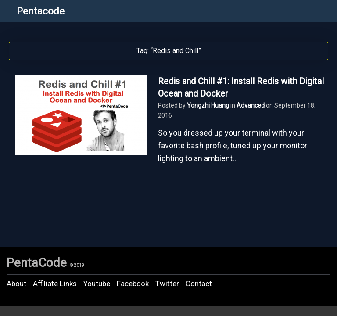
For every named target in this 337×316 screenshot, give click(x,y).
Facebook (133, 283)
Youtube (96, 283)
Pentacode (41, 11)
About (16, 283)
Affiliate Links (55, 283)
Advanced (251, 105)
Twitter (167, 283)
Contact (199, 283)
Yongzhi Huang (208, 105)
